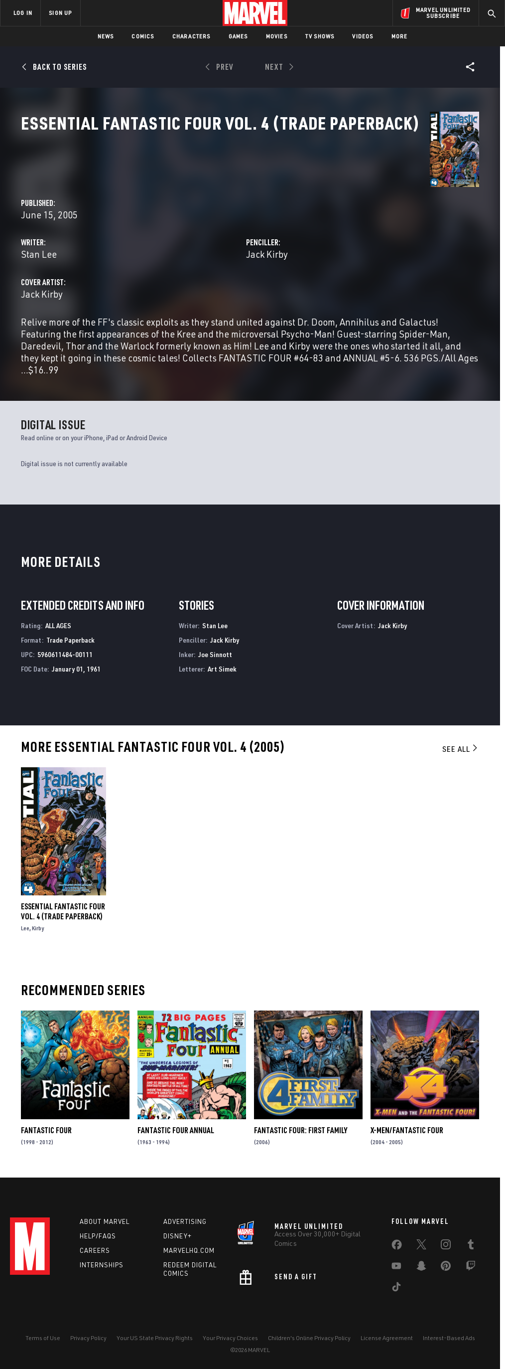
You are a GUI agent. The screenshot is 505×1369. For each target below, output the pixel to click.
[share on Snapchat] (421, 1263)
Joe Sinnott (215, 647)
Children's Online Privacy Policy (309, 1333)
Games (238, 36)
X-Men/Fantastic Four (407, 1123)
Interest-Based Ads (449, 1333)
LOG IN (22, 12)
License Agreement (387, 1333)
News (106, 36)
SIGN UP (60, 12)
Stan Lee (183, 235)
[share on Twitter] (421, 1242)
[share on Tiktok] (396, 1284)
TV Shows (320, 36)
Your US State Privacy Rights (155, 1333)
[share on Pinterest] (446, 1263)
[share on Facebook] (396, 1242)
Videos (362, 36)
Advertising (185, 1217)
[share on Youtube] (396, 1263)
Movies (276, 36)
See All (460, 742)
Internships (102, 1260)
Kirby (38, 921)
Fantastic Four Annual (175, 1123)
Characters (191, 36)
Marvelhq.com (189, 1246)
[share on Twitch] (471, 1263)
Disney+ (177, 1231)
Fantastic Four (46, 1123)
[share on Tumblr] (471, 1242)
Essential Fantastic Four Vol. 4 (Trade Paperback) (63, 904)
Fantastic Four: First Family (300, 1123)
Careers (95, 1246)
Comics (142, 36)
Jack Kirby (339, 235)
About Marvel (104, 1217)
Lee (25, 921)
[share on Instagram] (446, 1242)
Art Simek (222, 661)
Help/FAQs (98, 1231)
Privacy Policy (88, 1333)
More (399, 36)
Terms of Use (42, 1333)
